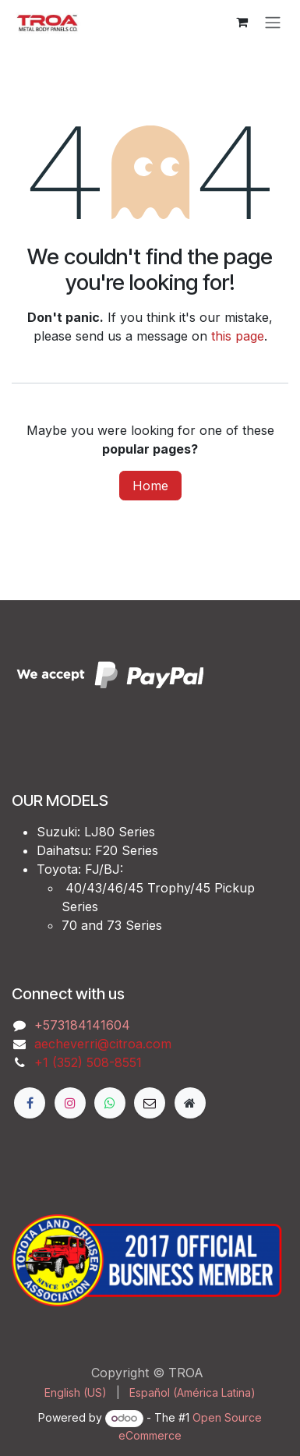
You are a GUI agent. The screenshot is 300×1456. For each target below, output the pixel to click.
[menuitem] (75, 1392)
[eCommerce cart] (241, 21)
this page (237, 336)
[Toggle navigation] (272, 22)
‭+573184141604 (82, 1025)
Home (150, 485)
